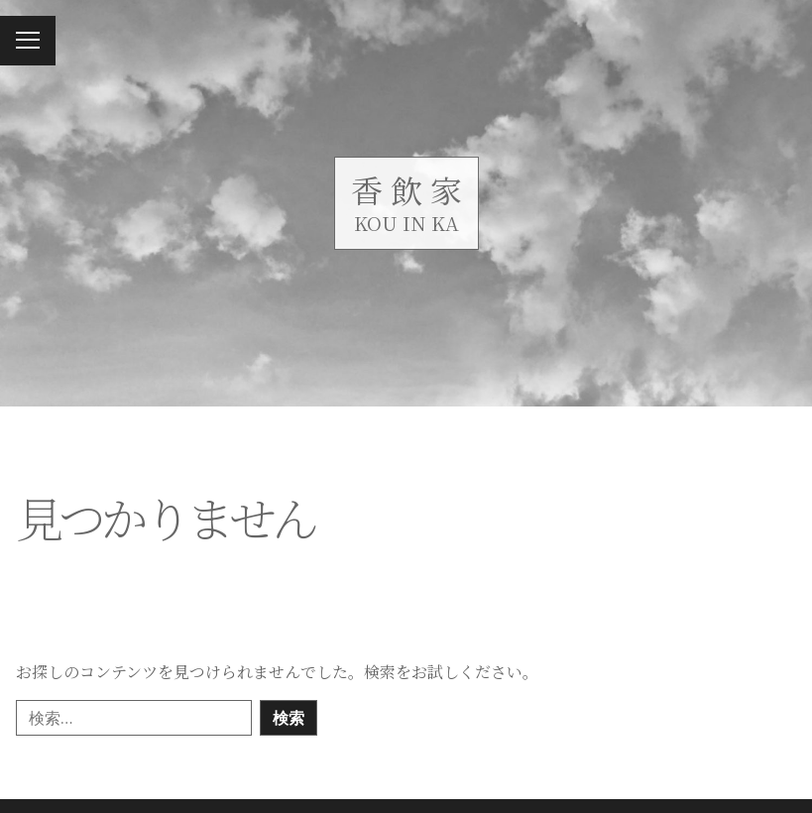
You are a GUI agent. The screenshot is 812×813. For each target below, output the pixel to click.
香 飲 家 (406, 189)
